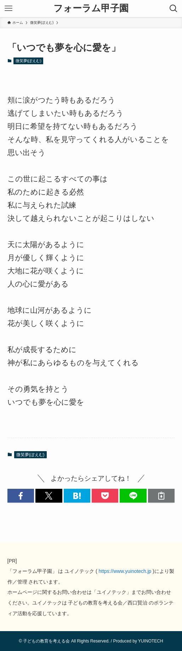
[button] (20, 496)
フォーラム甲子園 (91, 8)
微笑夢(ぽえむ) (28, 61)
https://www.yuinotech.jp (125, 571)
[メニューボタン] (8, 8)
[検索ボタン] (173, 8)
